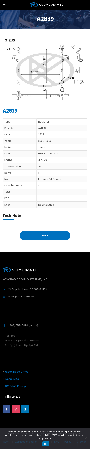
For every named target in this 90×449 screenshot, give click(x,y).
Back (45, 235)
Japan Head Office (16, 371)
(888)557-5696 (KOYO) (23, 325)
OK (45, 444)
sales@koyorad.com (21, 296)
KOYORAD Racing (15, 386)
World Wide (12, 379)
